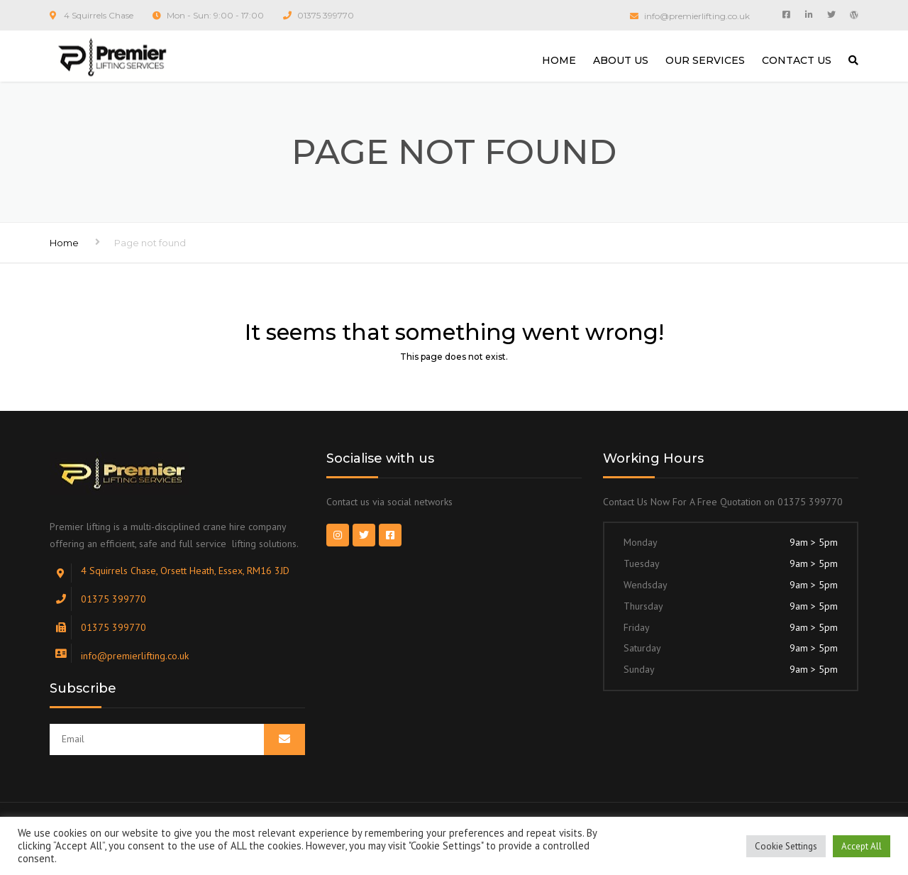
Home (64, 242)
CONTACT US (796, 60)
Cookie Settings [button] (786, 846)
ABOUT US (620, 60)
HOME (559, 60)
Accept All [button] (861, 846)
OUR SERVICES (705, 60)
